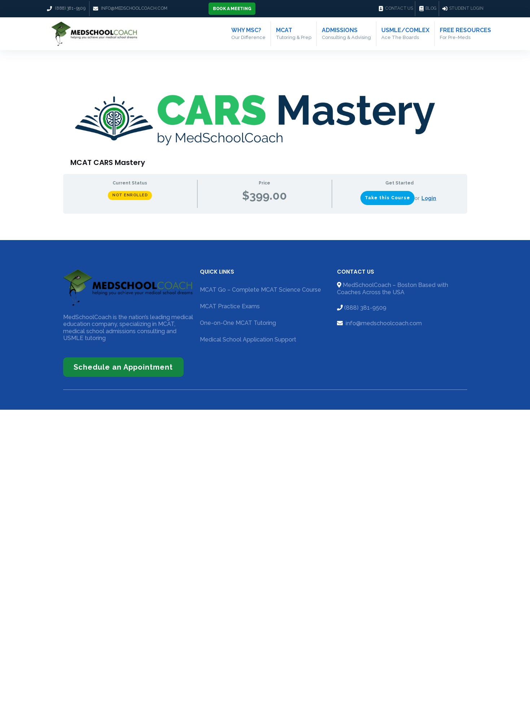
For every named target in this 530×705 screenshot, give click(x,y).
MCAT (293, 33)
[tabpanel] (265, 219)
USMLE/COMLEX (405, 33)
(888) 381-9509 (365, 307)
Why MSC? (248, 33)
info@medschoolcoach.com (383, 323)
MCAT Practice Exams (230, 306)
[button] (232, 9)
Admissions (346, 33)
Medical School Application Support (248, 339)
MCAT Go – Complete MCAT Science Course (260, 289)
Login (428, 198)
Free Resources (465, 33)
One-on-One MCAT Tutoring (238, 322)
